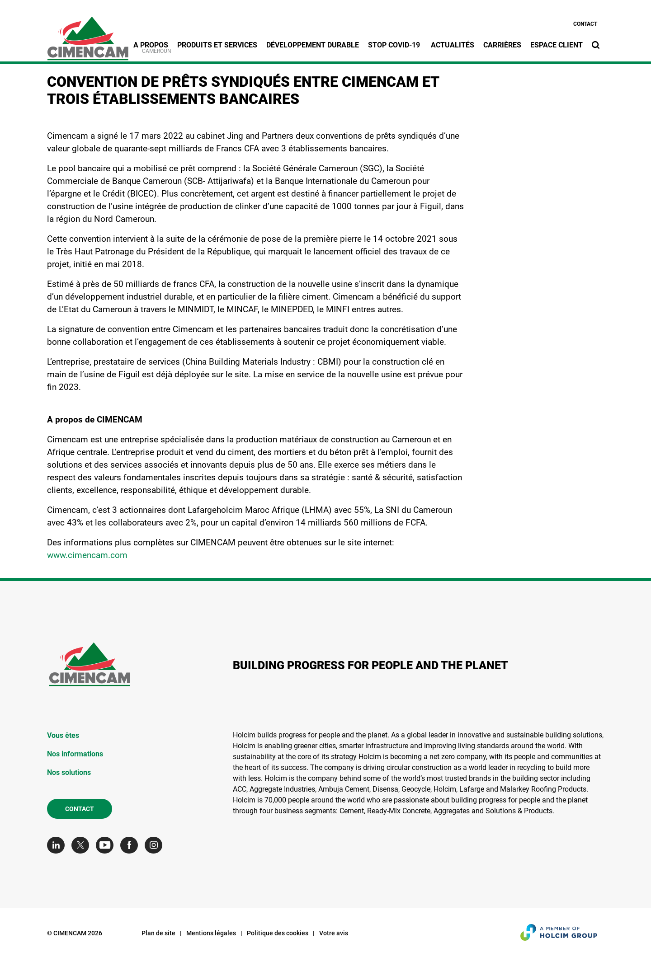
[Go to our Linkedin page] (58, 845)
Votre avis (333, 933)
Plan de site (158, 933)
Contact (585, 24)
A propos (150, 45)
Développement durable (312, 45)
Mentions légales (211, 933)
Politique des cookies (277, 933)
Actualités (452, 45)
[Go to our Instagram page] (156, 845)
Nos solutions (69, 772)
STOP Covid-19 (395, 45)
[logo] (87, 33)
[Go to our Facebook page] (131, 845)
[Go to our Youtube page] (107, 845)
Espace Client (556, 45)
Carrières (502, 45)
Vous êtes (63, 735)
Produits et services (217, 45)
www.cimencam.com (87, 555)
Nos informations (75, 754)
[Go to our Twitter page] (82, 845)
